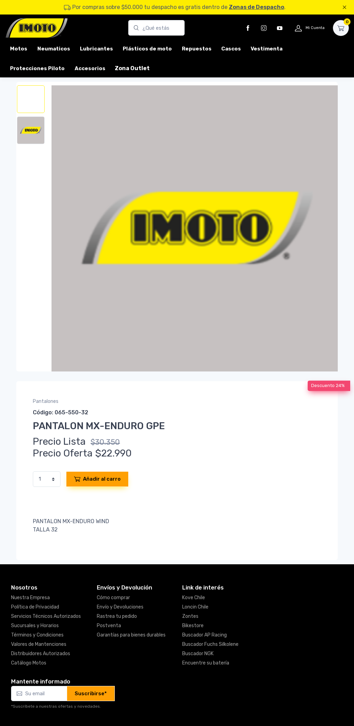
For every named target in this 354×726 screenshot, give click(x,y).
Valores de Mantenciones (38, 644)
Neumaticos (53, 49)
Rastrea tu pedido (117, 616)
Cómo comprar (113, 598)
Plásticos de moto (147, 49)
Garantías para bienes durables (131, 635)
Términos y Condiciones (37, 635)
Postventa (109, 626)
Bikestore (193, 626)
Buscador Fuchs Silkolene (210, 644)
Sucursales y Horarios (35, 626)
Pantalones (45, 401)
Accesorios (90, 68)
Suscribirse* (91, 693)
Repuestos (197, 49)
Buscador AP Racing (204, 635)
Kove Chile (193, 598)
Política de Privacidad (35, 607)
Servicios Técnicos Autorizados (46, 616)
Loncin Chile (195, 607)
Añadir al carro (97, 479)
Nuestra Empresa (30, 598)
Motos (18, 49)
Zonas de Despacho (256, 7)
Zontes (190, 616)
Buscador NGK (198, 654)
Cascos (231, 49)
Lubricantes (96, 49)
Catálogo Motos (28, 663)
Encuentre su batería (205, 663)
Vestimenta (266, 49)
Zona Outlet (132, 68)
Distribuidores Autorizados (40, 654)
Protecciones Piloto (37, 68)
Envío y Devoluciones (120, 607)
